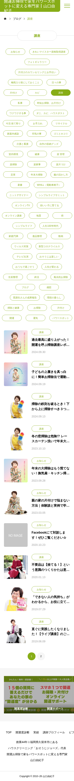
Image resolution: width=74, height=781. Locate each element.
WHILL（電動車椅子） (49, 185)
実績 (36, 732)
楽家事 (37, 164)
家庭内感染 (13, 133)
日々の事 (56, 82)
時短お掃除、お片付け (49, 103)
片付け (13, 92)
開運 (11, 318)
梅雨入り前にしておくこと (25, 82)
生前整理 (13, 277)
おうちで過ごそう (24, 267)
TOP (9, 732)
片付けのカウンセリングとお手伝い (37, 72)
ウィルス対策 (21, 246)
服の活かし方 (61, 174)
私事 (20, 103)
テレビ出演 (22, 256)
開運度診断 (22, 732)
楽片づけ (61, 164)
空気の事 (36, 133)
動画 (60, 236)
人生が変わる (52, 267)
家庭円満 (13, 236)
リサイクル (61, 123)
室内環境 (13, 154)
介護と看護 (22, 144)
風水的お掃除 (61, 277)
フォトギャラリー (37, 62)
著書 (20, 185)
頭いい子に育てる (49, 205)
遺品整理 (37, 236)
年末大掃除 (37, 174)
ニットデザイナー (18, 195)
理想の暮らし (54, 297)
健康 (37, 154)
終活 (36, 277)
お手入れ (37, 123)
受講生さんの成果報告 (25, 297)
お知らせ (15, 51)
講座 (60, 92)
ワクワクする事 (17, 113)
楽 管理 (61, 154)
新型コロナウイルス (49, 246)
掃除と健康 (13, 307)
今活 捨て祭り (13, 123)
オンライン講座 (13, 215)
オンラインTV (22, 205)
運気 (35, 318)
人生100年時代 (50, 226)
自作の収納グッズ (48, 144)
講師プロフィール (54, 732)
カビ (37, 92)
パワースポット (60, 318)
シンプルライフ (24, 226)
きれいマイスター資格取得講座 (49, 51)
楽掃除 (13, 164)
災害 (13, 174)
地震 (38, 215)
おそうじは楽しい (48, 256)
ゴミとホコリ (61, 133)
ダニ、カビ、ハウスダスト (50, 113)
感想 (49, 287)
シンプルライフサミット (52, 195)
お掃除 (37, 307)
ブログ (25, 287)
